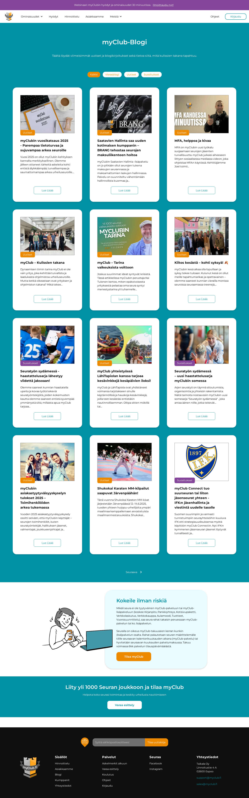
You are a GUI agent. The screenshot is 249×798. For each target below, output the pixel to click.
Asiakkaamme (95, 16)
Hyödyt (53, 16)
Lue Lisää (47, 190)
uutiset (131, 74)
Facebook (155, 763)
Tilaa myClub (133, 656)
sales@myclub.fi (207, 784)
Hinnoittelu (72, 16)
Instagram (155, 769)
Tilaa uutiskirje (157, 742)
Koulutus (108, 774)
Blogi (58, 774)
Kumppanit (62, 780)
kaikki (94, 74)
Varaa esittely (124, 705)
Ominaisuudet (32, 16)
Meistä (116, 16)
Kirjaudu (235, 16)
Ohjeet (215, 16)
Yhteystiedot (63, 785)
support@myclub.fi (209, 777)
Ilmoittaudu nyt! (163, 5)
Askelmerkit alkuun (114, 763)
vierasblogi (112, 74)
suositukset (151, 74)
